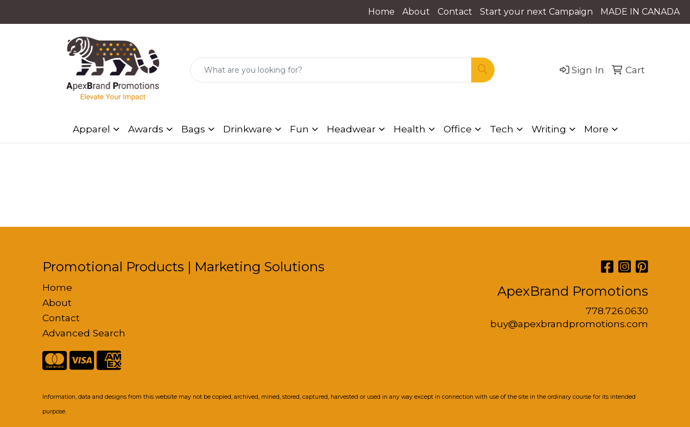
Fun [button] (299, 129)
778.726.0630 (617, 310)
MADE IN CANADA (640, 12)
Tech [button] (502, 129)
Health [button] (410, 129)
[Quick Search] (331, 70)
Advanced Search (83, 333)
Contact (455, 12)
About (416, 12)
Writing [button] (548, 129)
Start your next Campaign (536, 12)
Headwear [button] (351, 129)
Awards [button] (145, 129)
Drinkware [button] (247, 129)
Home (381, 12)
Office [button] (458, 129)
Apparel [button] (91, 129)
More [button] (596, 129)
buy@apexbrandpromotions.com (569, 323)
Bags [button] (193, 129)
